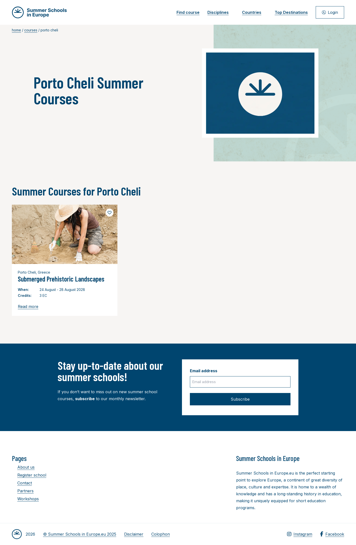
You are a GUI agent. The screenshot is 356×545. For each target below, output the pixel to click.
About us (23, 467)
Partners (23, 490)
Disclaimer (133, 534)
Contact (22, 482)
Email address (203, 370)
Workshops (25, 498)
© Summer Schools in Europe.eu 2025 (79, 534)
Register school (29, 475)
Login (330, 12)
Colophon (160, 534)
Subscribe (240, 399)
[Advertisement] (173, 481)
